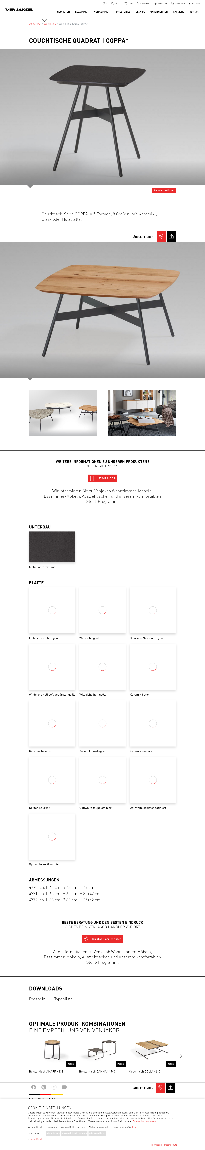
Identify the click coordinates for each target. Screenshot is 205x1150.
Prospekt (37, 999)
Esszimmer (81, 12)
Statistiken (34, 1133)
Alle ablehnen (53, 1133)
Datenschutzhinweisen (144, 1121)
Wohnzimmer (101, 12)
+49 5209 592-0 (102, 478)
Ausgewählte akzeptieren (74, 1133)
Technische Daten (164, 190)
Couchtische (50, 24)
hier (134, 1127)
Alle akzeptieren (97, 1133)
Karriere (178, 12)
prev (24, 1055)
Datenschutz (170, 1145)
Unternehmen (159, 12)
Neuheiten (63, 12)
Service (140, 12)
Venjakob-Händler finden (102, 939)
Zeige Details (36, 1139)
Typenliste (63, 999)
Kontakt (194, 12)
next (181, 1055)
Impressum (157, 1145)
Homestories (122, 12)
